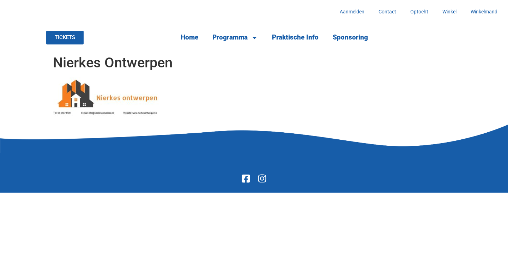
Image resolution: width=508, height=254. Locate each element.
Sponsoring (350, 37)
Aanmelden (352, 11)
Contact (387, 11)
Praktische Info (295, 37)
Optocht (419, 11)
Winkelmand (484, 11)
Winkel (449, 11)
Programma (235, 37)
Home (189, 37)
